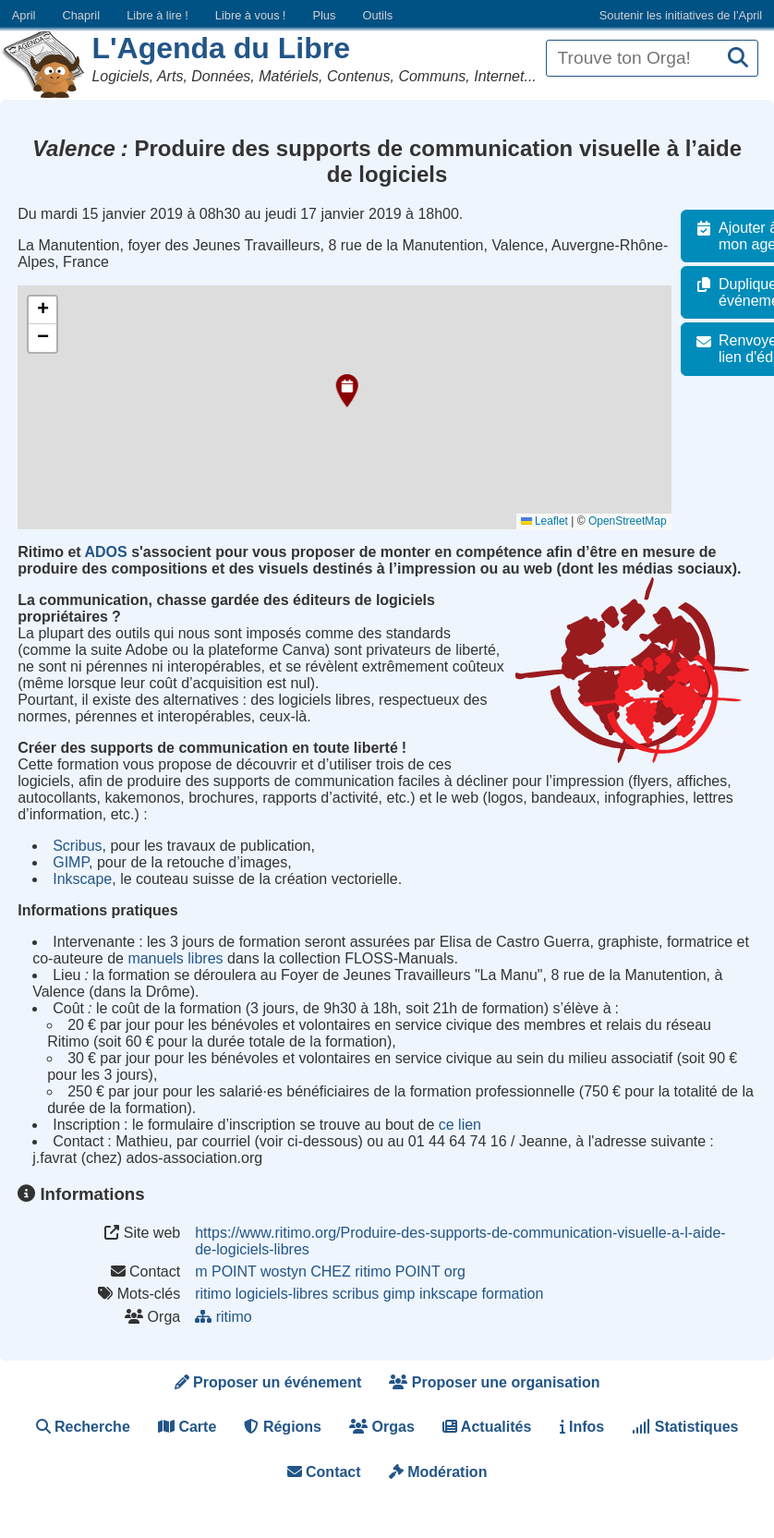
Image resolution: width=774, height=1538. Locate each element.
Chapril (82, 15)
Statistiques (685, 1427)
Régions (282, 1427)
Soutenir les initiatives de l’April (680, 15)
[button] (344, 390)
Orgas (382, 1427)
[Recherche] (738, 58)
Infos (582, 1427)
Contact (324, 1472)
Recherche (83, 1427)
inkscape (448, 1294)
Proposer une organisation (494, 1382)
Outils (377, 15)
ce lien (460, 1124)
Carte (187, 1427)
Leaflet (554, 521)
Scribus (77, 846)
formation (513, 1294)
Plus (323, 15)
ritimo (213, 1294)
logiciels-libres (282, 1294)
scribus (356, 1294)
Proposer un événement (268, 1382)
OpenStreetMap (638, 521)
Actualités (486, 1427)
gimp (399, 1294)
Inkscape (82, 879)
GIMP (71, 862)
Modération (438, 1472)
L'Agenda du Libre (220, 48)
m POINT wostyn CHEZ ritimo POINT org (330, 1271)
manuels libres (175, 958)
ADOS (105, 552)
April (24, 15)
